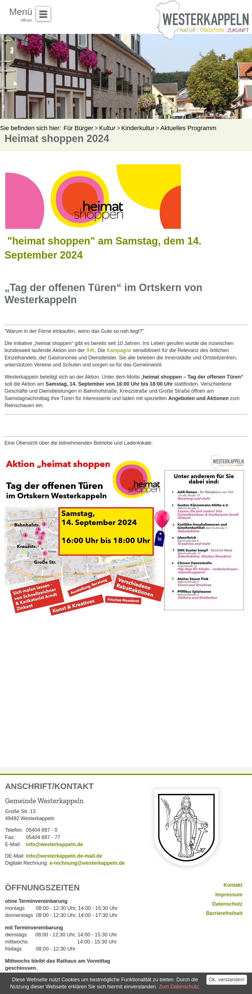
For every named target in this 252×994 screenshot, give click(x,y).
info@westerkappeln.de (54, 844)
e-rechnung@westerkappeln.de (87, 863)
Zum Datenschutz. (179, 986)
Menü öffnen (44, 11)
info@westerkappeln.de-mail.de (64, 856)
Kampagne (119, 350)
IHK (90, 350)
